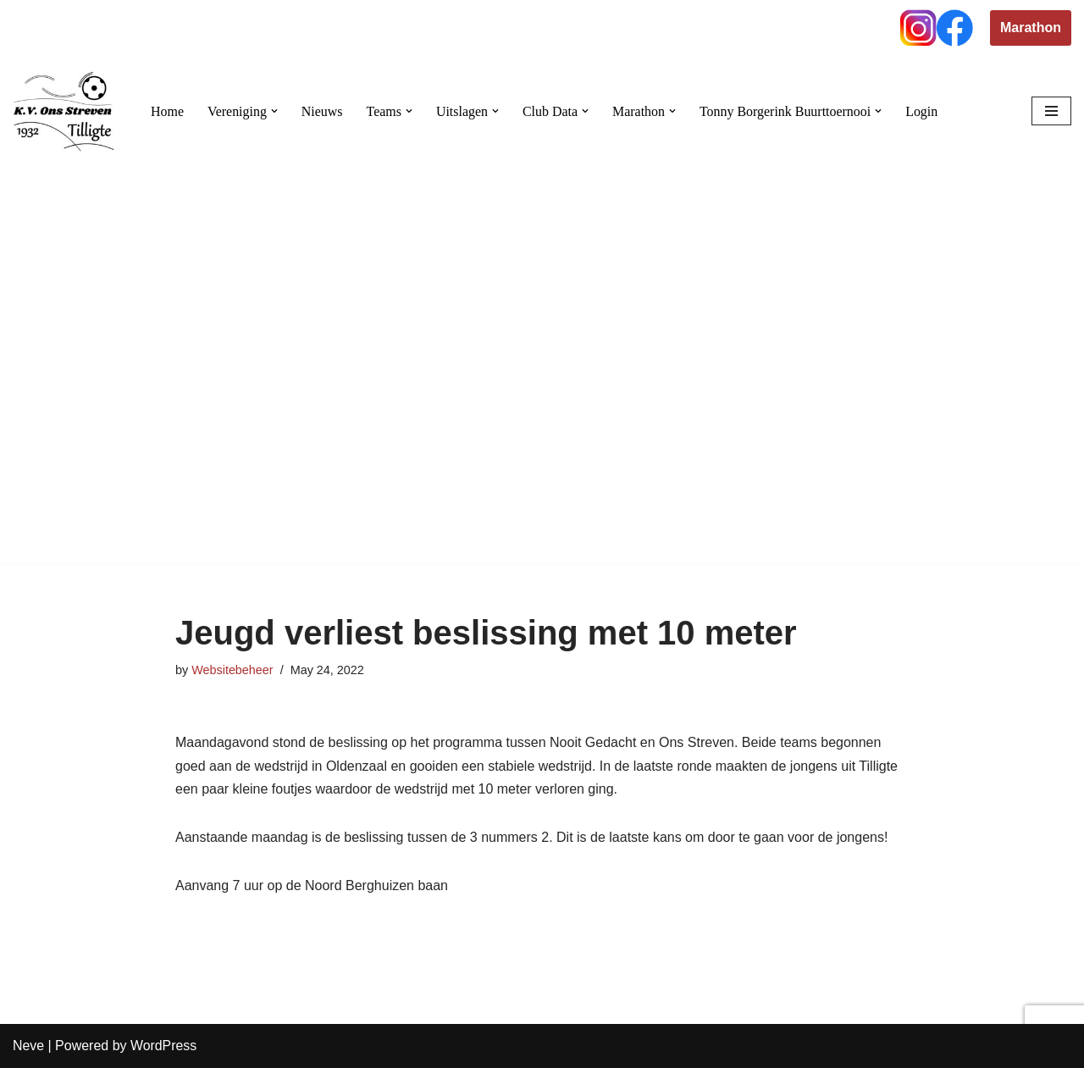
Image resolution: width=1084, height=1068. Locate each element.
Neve (28, 1046)
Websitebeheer (232, 670)
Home (167, 111)
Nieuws (322, 111)
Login (924, 111)
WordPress (163, 1046)
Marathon (1030, 27)
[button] (274, 111)
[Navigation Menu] (1051, 111)
